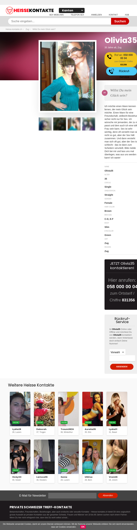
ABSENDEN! (122, 367)
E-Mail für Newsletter (32, 495)
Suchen (120, 21)
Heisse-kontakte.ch (45, 11)
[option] (45, 124)
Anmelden (96, 15)
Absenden (108, 495)
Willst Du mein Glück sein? (43, 29)
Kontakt (113, 15)
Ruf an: (123, 60)
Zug (27, 29)
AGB (127, 15)
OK (83, 526)
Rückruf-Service (124, 72)
